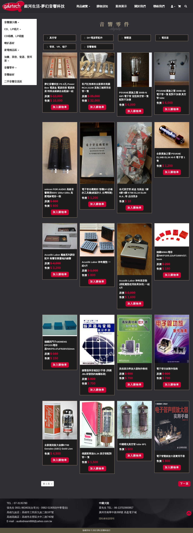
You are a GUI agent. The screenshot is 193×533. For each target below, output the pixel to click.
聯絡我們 (159, 6)
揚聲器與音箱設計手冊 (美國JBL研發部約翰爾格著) (97, 372)
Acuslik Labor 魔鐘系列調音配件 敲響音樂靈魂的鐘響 (59, 256)
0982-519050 (48, 507)
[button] (173, 6)
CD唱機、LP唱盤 (14, 36)
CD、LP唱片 (12, 29)
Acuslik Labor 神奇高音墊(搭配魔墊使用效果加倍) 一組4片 (134, 284)
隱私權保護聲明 (106, 518)
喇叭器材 (9, 43)
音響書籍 (91, 46)
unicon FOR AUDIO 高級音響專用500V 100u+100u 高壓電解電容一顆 (59, 193)
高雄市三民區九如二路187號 (38, 512)
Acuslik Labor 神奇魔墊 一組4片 (96, 264)
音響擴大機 (11, 22)
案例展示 (121, 6)
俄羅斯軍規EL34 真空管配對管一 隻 (97, 455)
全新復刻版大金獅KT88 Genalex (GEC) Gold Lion (58, 447)
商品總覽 (83, 6)
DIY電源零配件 (95, 37)
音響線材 (9, 74)
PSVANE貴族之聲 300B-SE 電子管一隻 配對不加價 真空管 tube (171, 94)
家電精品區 (11, 50)
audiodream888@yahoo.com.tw (34, 521)
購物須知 (102, 6)
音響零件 (10, 67)
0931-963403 (22, 507)
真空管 (53, 37)
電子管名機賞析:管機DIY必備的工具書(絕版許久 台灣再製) (97, 191)
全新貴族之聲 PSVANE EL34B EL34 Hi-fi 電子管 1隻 (170, 157)
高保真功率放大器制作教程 (133, 368)
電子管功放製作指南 (167, 368)
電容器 (165, 37)
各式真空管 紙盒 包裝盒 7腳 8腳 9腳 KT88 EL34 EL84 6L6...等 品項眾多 (133, 193)
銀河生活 (44, 6)
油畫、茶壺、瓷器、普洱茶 (18, 59)
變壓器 (127, 37)
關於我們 (140, 6)
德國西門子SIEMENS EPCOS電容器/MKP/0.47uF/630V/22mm (59, 345)
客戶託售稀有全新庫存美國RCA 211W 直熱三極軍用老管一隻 (96, 87)
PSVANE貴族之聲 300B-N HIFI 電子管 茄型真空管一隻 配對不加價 (134, 96)
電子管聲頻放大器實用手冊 (170, 456)
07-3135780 (20, 503)
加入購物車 (60, 107)
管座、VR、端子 (58, 46)
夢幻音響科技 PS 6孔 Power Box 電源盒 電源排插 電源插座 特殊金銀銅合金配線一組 (59, 87)
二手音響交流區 (13, 81)
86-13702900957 (123, 507)
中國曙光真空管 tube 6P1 (132, 444)
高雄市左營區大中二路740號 (38, 517)
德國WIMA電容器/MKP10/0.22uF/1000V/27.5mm (171, 256)
